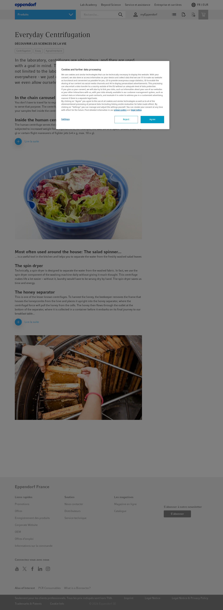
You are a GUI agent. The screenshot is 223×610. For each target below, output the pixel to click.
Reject (126, 119)
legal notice (136, 110)
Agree (152, 119)
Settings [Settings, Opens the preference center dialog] (65, 119)
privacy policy (120, 110)
